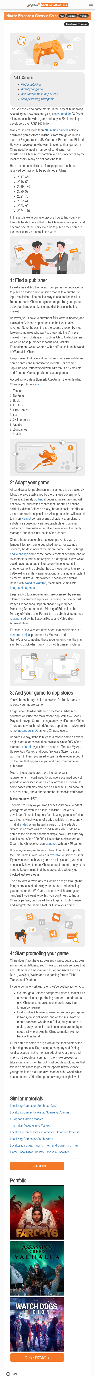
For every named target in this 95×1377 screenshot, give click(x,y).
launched (51, 843)
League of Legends (22, 588)
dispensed (19, 618)
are (37, 384)
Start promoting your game (37, 99)
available (55, 855)
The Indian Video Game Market (29, 1125)
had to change (19, 554)
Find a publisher (31, 84)
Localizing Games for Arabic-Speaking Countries (40, 1112)
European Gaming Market (26, 1119)
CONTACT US (37, 1166)
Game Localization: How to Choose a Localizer (39, 1152)
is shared (25, 747)
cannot (26, 518)
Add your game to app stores (39, 94)
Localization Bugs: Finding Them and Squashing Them (44, 1145)
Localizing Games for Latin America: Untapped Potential (45, 1132)
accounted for (62, 114)
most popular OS (28, 730)
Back (11, 1374)
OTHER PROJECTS (37, 1357)
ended (24, 824)
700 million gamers (56, 130)
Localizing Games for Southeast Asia (33, 1106)
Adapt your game (32, 89)
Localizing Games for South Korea (31, 1139)
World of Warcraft (35, 583)
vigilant (38, 499)
